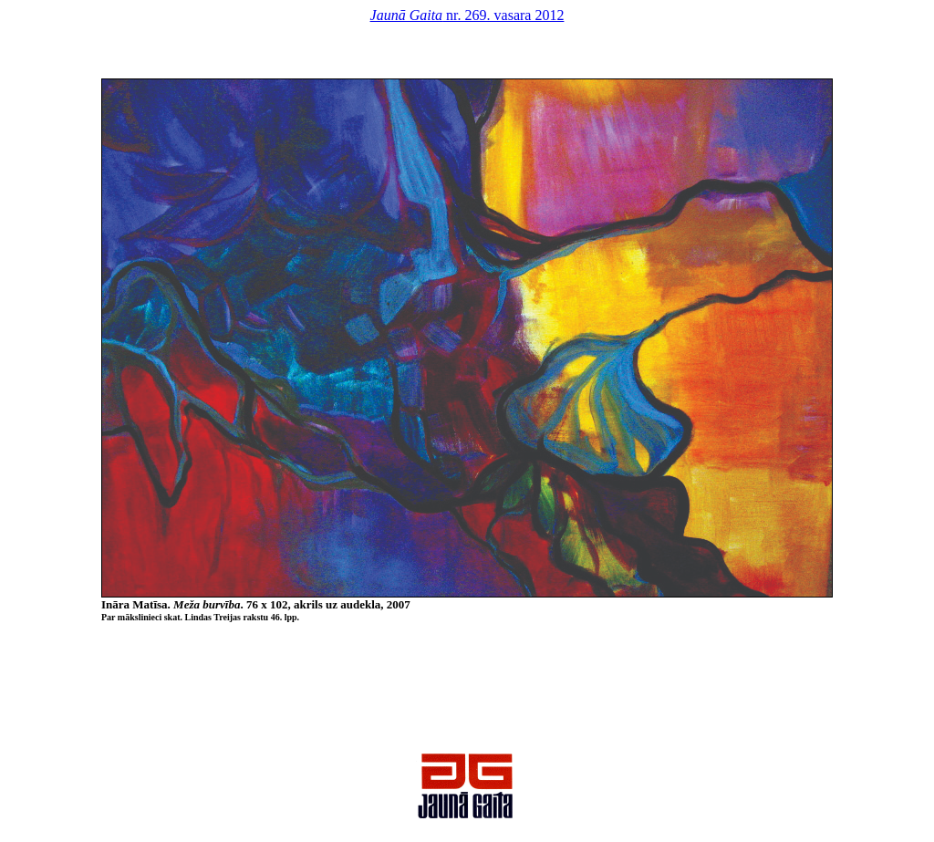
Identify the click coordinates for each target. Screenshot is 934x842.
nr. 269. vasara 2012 (467, 15)
